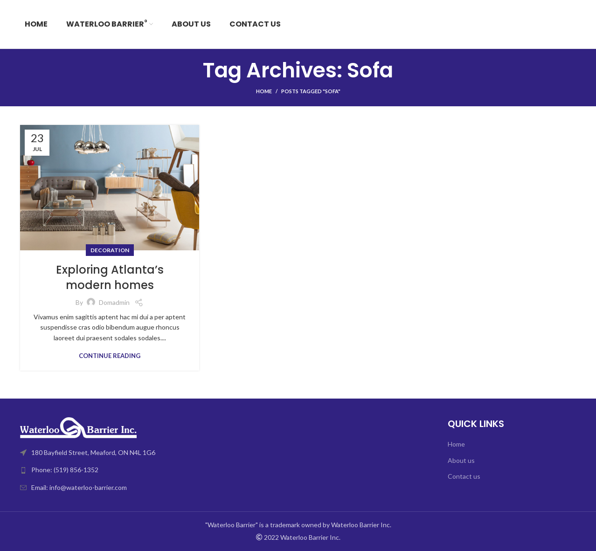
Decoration (109, 250)
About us (461, 460)
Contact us (464, 476)
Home (264, 91)
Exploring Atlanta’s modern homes (110, 277)
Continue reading (109, 356)
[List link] (155, 470)
